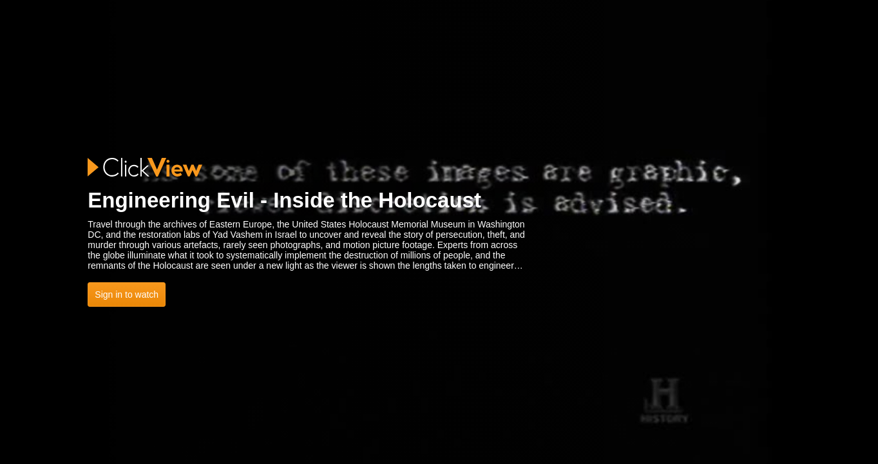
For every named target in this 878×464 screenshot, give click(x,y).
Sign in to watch (126, 294)
